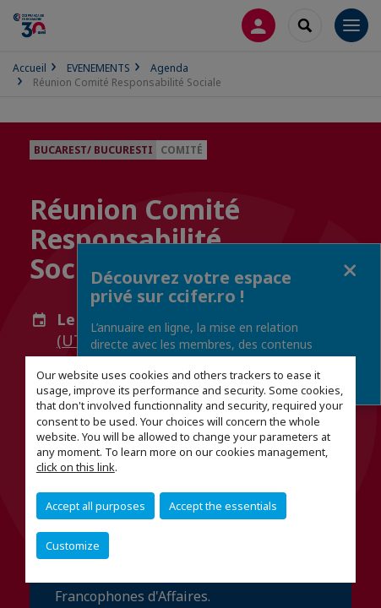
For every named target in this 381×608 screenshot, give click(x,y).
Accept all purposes (95, 505)
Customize (73, 545)
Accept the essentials (223, 505)
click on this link (75, 467)
